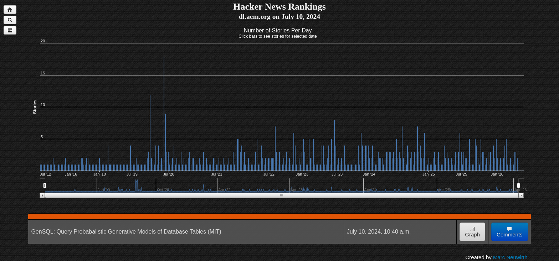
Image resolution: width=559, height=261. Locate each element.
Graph (472, 231)
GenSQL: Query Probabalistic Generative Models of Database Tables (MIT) (126, 232)
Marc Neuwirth (510, 257)
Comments (510, 231)
